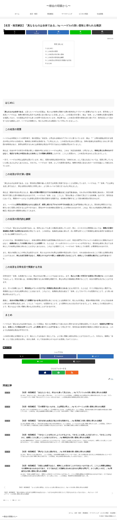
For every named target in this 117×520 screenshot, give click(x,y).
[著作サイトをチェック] (54, 373)
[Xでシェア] (21, 32)
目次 (56, 44)
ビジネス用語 (104, 514)
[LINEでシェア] (77, 32)
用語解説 (84, 514)
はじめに (50, 48)
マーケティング (93, 514)
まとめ (49, 64)
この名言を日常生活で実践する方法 (59, 61)
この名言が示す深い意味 (55, 54)
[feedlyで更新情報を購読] (58, 373)
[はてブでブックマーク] (58, 32)
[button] (96, 32)
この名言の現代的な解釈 (55, 57)
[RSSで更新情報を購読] (63, 373)
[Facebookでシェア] (40, 32)
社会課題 (112, 514)
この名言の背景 (52, 51)
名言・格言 (7, 348)
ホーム (69, 514)
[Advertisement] (58, 83)
